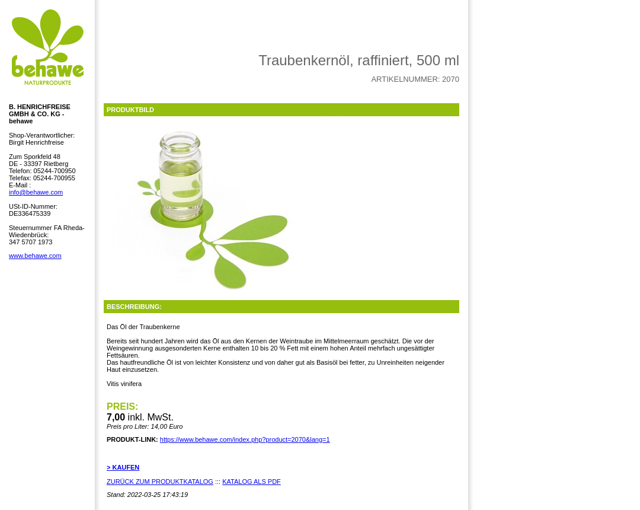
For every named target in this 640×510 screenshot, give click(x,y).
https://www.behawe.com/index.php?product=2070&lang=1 (245, 439)
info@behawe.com (36, 192)
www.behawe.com (35, 255)
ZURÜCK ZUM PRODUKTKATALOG (160, 481)
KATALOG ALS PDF (251, 481)
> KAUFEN (123, 467)
